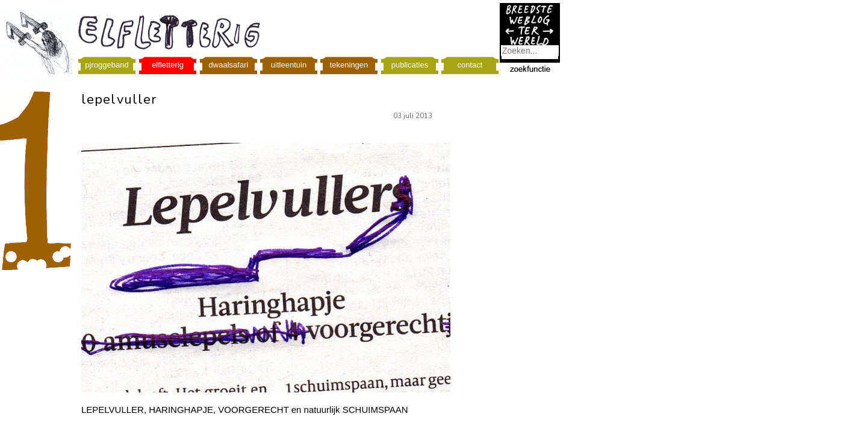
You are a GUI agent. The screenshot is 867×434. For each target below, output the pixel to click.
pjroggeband (106, 64)
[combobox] (530, 50)
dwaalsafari (229, 64)
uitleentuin (288, 64)
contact (470, 64)
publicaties (409, 64)
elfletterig (168, 64)
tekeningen (349, 64)
